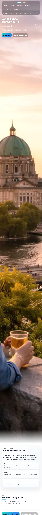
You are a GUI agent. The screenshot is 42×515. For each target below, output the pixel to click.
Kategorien (19, 5)
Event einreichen (7, 9)
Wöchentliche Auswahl (20, 35)
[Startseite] (21, 2)
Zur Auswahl (6, 35)
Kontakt (16, 9)
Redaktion (27, 5)
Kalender (5, 5)
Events (12, 5)
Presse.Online (27, 13)
